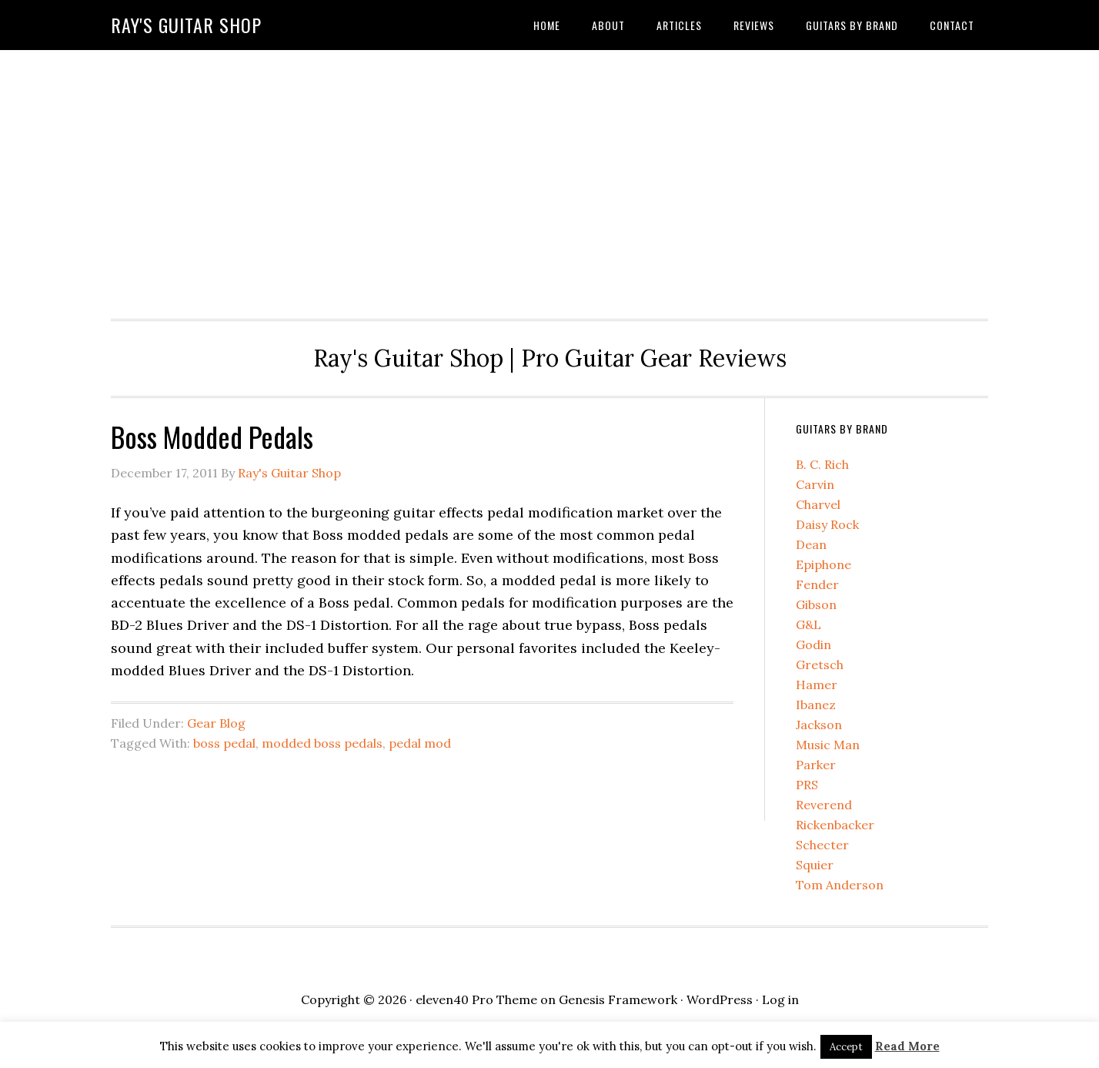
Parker (816, 764)
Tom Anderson (840, 884)
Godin (813, 644)
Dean (811, 544)
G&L (808, 624)
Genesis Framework (618, 999)
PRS (807, 784)
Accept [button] (846, 1046)
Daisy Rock (827, 524)
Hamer (816, 684)
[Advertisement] (549, 180)
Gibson (816, 604)
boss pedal (224, 743)
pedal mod (420, 743)
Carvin (815, 484)
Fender (817, 584)
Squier (814, 864)
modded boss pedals (322, 743)
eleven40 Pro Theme (476, 999)
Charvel (818, 504)
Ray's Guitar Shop (186, 25)
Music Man (828, 744)
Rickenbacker (835, 824)
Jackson (819, 724)
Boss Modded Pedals (212, 436)
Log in (780, 999)
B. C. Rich (822, 464)
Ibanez (816, 704)
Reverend (824, 804)
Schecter (822, 844)
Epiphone (823, 564)
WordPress (719, 999)
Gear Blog (216, 723)
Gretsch (819, 664)
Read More (907, 1046)
